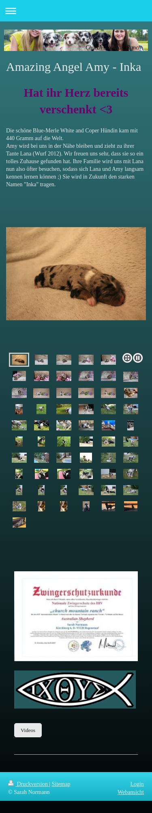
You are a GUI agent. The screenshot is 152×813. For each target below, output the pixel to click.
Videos (28, 730)
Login (137, 784)
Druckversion (28, 784)
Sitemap (61, 784)
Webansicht (131, 792)
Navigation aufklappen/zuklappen (76, 10)
